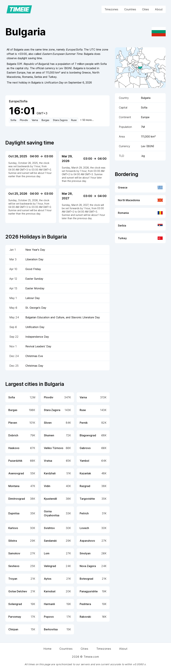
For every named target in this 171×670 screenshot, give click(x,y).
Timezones (111, 9)
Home (47, 648)
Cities (145, 9)
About (159, 9)
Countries (130, 9)
